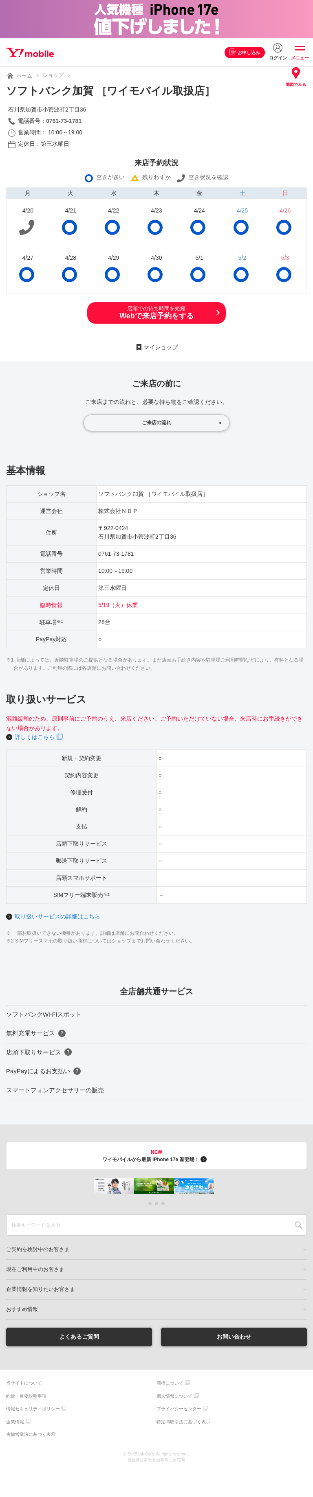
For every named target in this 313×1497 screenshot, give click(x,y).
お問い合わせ (234, 1336)
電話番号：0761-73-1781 (50, 121)
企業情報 (15, 1421)
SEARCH (298, 1225)
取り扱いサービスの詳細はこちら (57, 916)
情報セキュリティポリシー (33, 1408)
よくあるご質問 (79, 1336)
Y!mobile (30, 52)
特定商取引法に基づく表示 (183, 1421)
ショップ (53, 75)
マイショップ (160, 347)
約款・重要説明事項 (26, 1396)
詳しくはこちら (35, 737)
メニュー (300, 57)
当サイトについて (24, 1383)
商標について (169, 1383)
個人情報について (174, 1396)
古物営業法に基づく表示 (30, 1434)
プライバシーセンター (178, 1408)
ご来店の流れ (156, 422)
